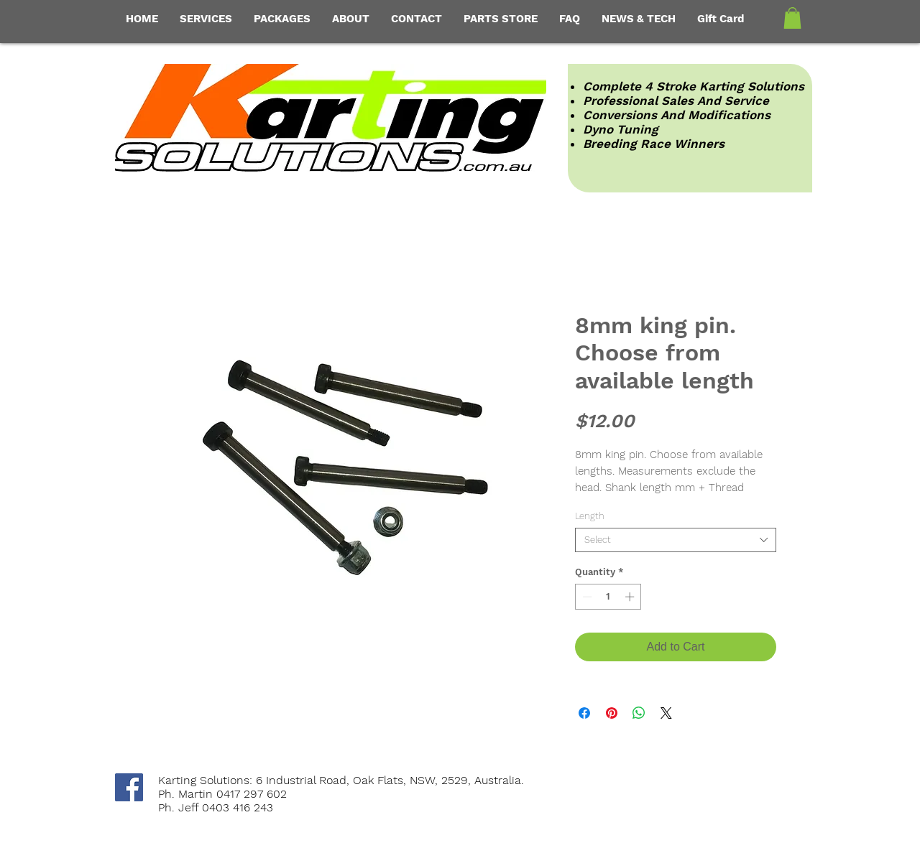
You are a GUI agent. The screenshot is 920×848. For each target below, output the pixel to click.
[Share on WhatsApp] (639, 713)
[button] (792, 18)
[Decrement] (585, 596)
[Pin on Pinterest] (611, 713)
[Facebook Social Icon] (129, 787)
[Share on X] (666, 713)
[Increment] (631, 596)
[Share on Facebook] (584, 713)
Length (589, 516)
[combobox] (675, 540)
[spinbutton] (608, 596)
